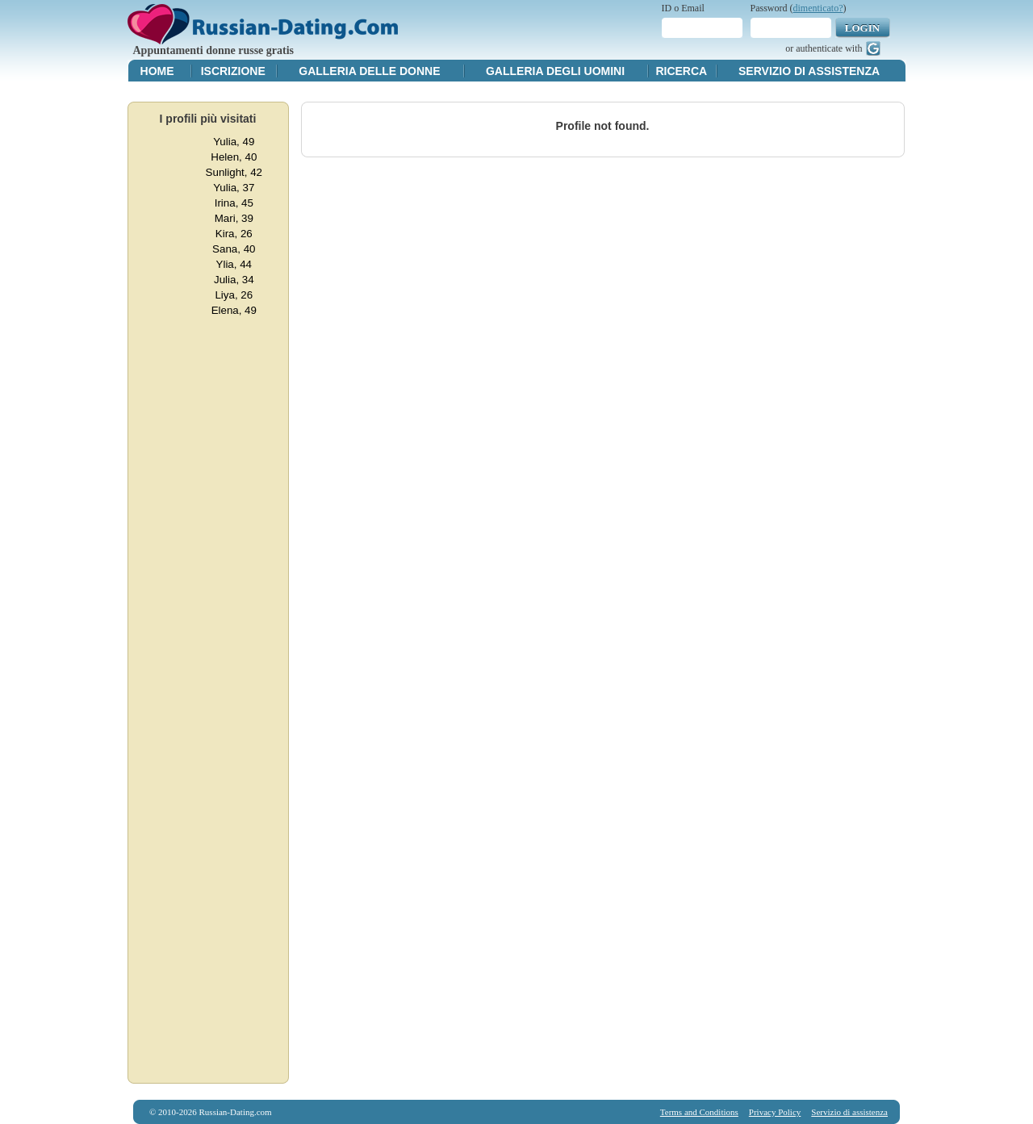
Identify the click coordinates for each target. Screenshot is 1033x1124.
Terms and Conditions (699, 1112)
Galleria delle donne (369, 71)
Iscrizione (233, 71)
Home (157, 71)
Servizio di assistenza (809, 71)
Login (862, 28)
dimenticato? (818, 8)
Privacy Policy (775, 1112)
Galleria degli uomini (555, 71)
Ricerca (681, 71)
